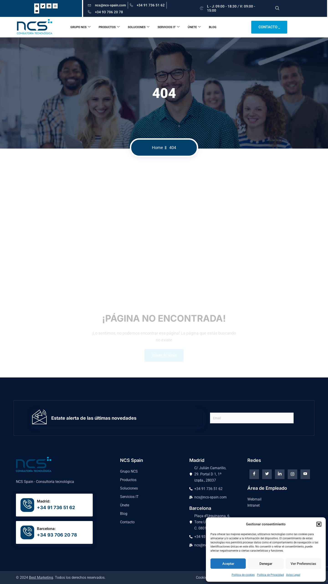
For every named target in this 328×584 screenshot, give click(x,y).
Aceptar (228, 564)
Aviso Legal (293, 574)
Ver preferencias (303, 564)
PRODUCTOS (109, 27)
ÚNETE (194, 27)
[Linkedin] (279, 474)
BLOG (212, 27)
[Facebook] (254, 474)
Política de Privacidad (270, 574)
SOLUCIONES (138, 27)
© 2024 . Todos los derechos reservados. (60, 577)
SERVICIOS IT (168, 27)
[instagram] (292, 474)
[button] (319, 524)
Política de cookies (243, 574)
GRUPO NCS (80, 27)
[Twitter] (267, 474)
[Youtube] (305, 474)
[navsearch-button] (277, 8)
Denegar (265, 564)
